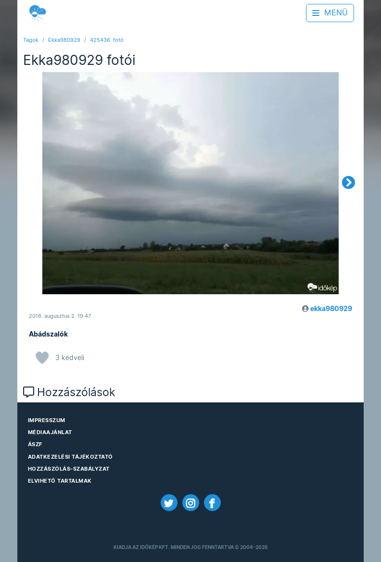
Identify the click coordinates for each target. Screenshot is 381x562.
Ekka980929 (64, 40)
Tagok (30, 40)
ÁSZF (35, 444)
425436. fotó (107, 40)
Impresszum (46, 420)
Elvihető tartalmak (60, 480)
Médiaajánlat (50, 432)
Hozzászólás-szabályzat (69, 468)
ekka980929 (331, 308)
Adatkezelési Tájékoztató (70, 456)
